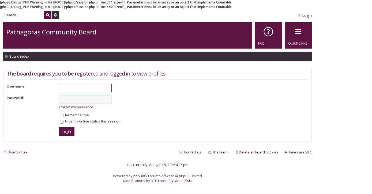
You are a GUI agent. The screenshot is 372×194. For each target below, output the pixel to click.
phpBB (138, 175)
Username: (16, 86)
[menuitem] (268, 35)
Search (47, 15)
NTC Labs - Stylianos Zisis (171, 180)
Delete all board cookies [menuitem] (258, 152)
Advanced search (55, 15)
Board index (19, 56)
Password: (15, 97)
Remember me (74, 115)
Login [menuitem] (307, 15)
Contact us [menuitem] (192, 152)
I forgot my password (76, 107)
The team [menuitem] (220, 152)
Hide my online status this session (90, 121)
